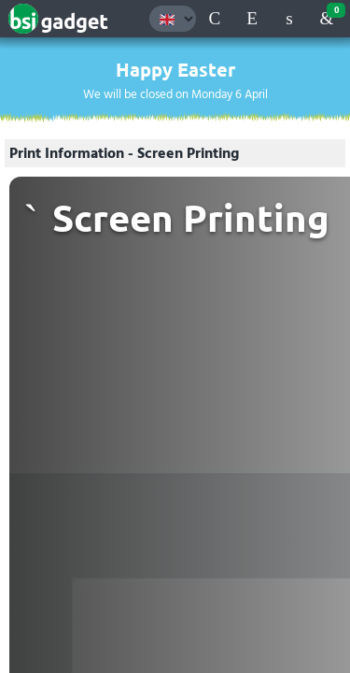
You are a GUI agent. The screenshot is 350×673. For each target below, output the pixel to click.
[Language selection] (172, 19)
